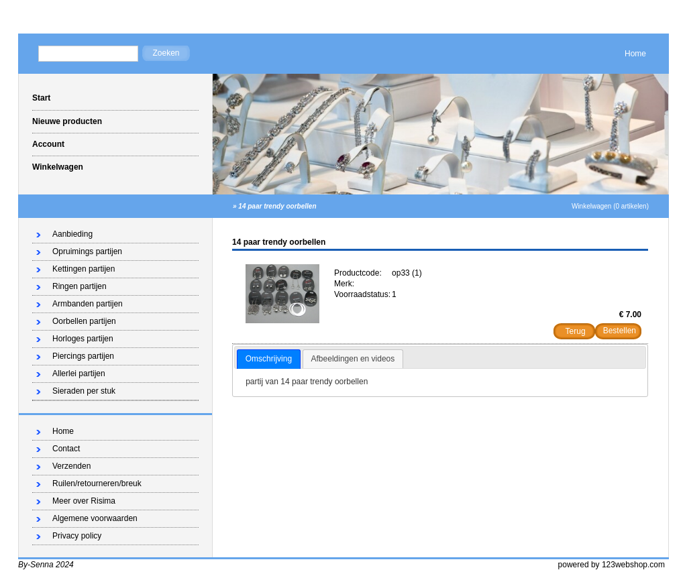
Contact (66, 448)
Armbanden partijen (87, 303)
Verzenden (71, 466)
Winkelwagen (57, 167)
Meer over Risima (83, 501)
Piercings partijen (83, 356)
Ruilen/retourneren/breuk (97, 483)
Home (635, 54)
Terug (576, 331)
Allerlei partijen (78, 373)
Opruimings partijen (87, 251)
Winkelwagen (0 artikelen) (610, 206)
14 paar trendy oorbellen (277, 206)
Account (48, 144)
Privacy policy (76, 535)
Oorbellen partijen (84, 321)
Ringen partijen (79, 286)
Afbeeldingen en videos (353, 358)
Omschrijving (269, 358)
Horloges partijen (82, 338)
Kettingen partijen (83, 269)
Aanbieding (72, 234)
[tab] (269, 359)
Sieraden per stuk (83, 391)
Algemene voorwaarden (95, 518)
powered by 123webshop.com (611, 564)
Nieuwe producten (67, 121)
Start (41, 98)
